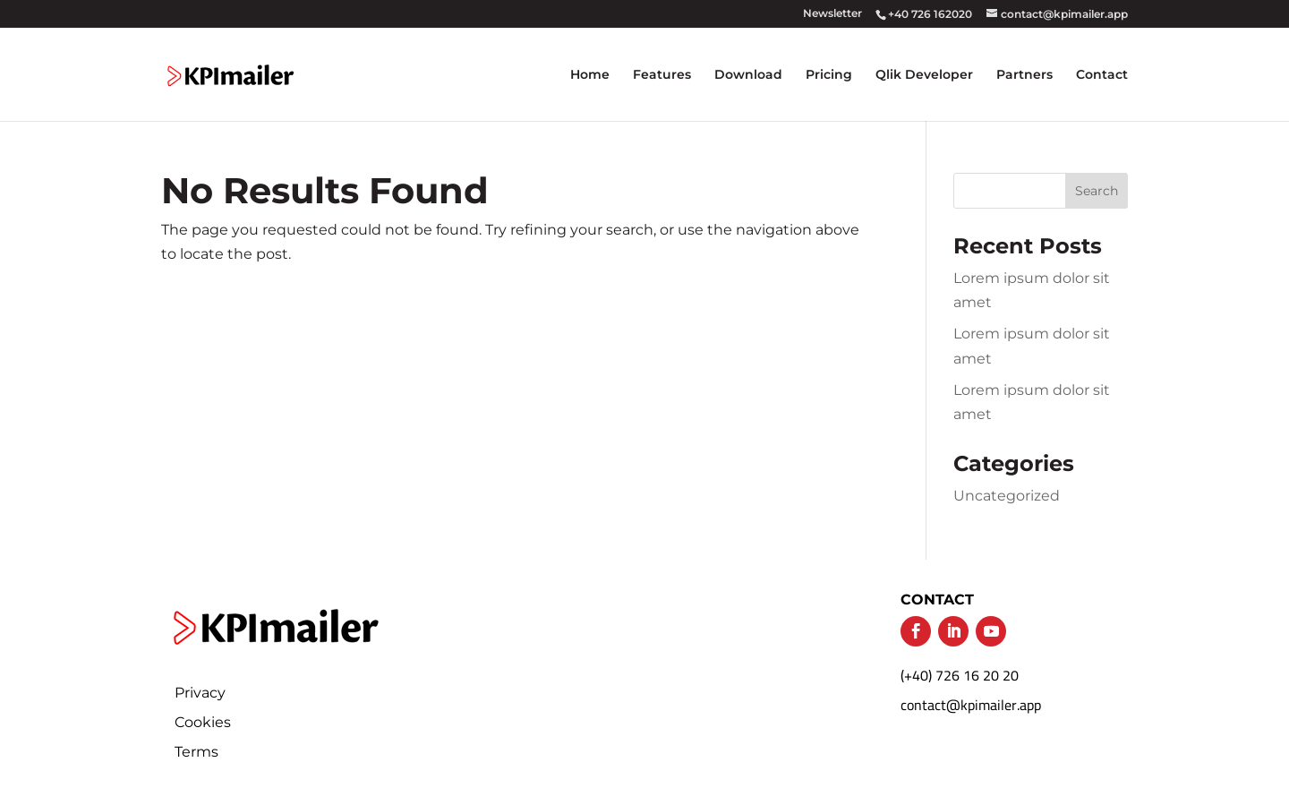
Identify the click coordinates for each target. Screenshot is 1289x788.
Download (748, 75)
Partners (1024, 75)
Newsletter (832, 14)
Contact (1102, 75)
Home (590, 75)
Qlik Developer (924, 75)
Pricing (829, 75)
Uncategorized (1006, 495)
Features (662, 75)
